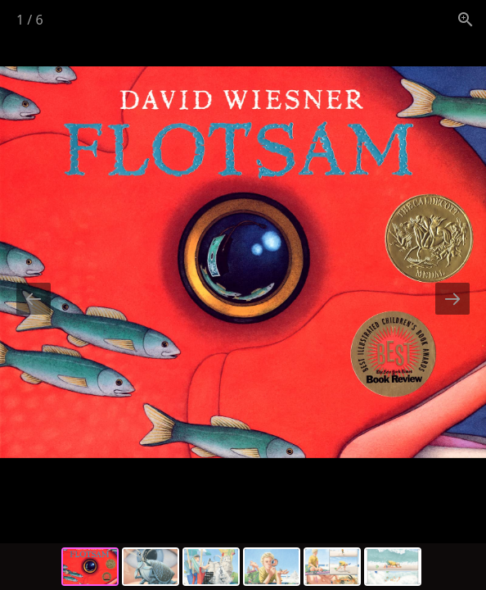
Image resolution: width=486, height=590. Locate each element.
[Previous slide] (33, 299)
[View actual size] (465, 19)
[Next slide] (452, 299)
